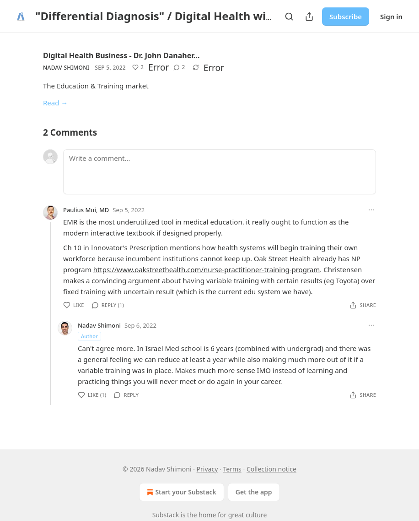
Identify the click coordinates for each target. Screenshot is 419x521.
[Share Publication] (309, 16)
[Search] (289, 16)
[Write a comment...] (219, 171)
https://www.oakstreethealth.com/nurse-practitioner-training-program (206, 269)
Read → (55, 102)
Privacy (207, 469)
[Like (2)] (137, 67)
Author (89, 336)
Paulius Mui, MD (86, 210)
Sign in (391, 16)
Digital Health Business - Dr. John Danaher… (121, 55)
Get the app (254, 492)
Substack (165, 514)
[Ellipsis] (371, 210)
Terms (232, 469)
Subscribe (345, 16)
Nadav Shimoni (66, 67)
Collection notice (271, 469)
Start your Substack (180, 492)
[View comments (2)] (179, 67)
